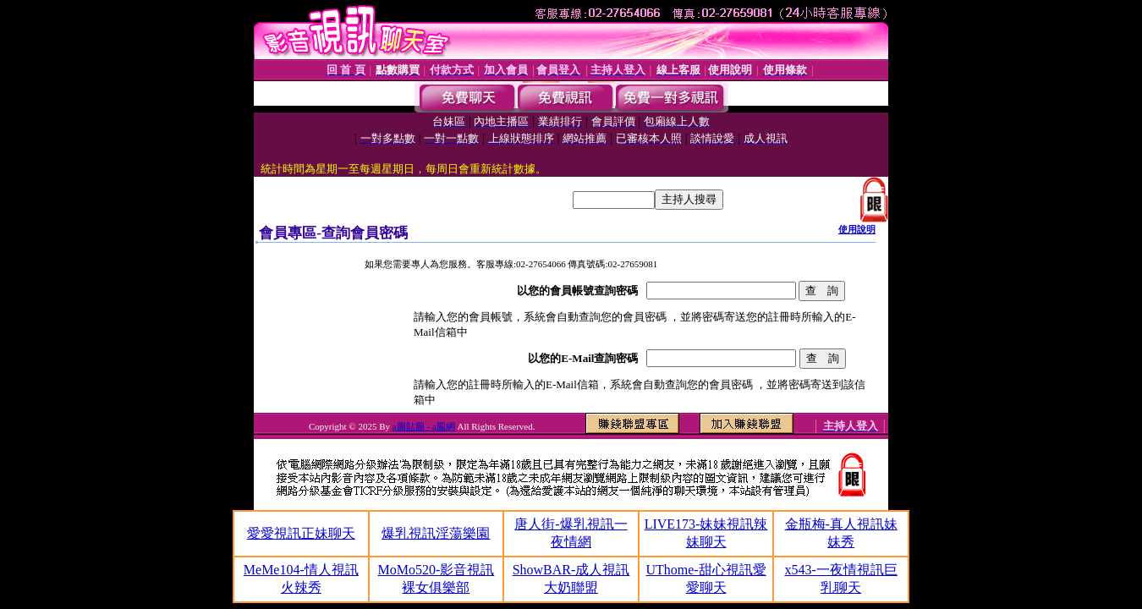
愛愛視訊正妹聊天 (301, 533)
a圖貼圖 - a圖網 (424, 426)
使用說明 (857, 229)
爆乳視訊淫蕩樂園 (436, 533)
